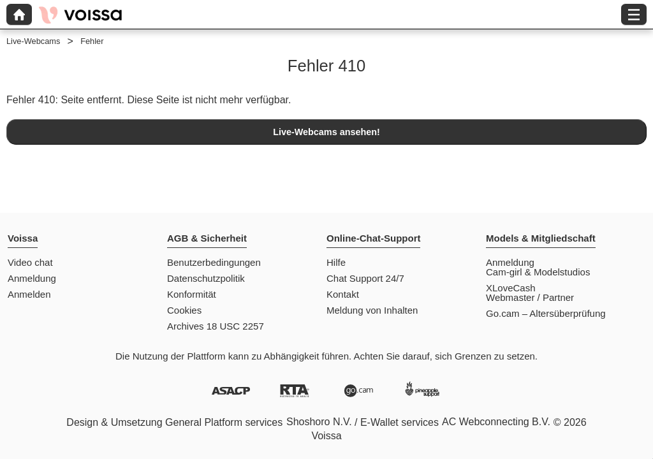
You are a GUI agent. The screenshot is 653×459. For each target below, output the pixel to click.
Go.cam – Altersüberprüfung (546, 313)
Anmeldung (32, 278)
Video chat (30, 262)
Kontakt (342, 294)
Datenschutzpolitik (206, 278)
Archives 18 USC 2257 (215, 326)
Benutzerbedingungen (214, 262)
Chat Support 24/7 (365, 278)
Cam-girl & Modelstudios (538, 271)
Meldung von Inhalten (372, 310)
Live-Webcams (33, 41)
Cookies (184, 310)
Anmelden (29, 294)
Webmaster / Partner (530, 297)
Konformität (191, 294)
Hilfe (336, 262)
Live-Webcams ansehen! (326, 132)
